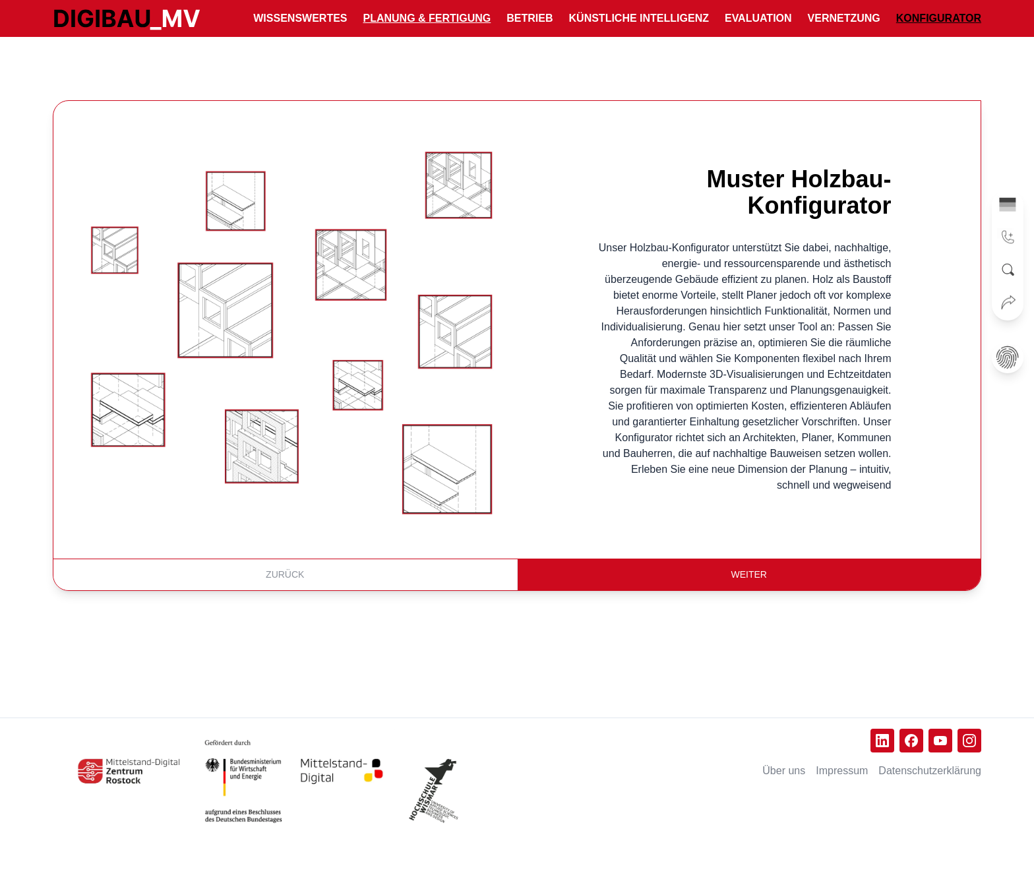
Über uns (783, 770)
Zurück (285, 574)
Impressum (842, 770)
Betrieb (529, 18)
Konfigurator (938, 18)
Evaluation (758, 18)
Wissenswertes (300, 18)
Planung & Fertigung (427, 18)
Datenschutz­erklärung (929, 770)
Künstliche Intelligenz (639, 18)
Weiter (749, 574)
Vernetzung (844, 18)
